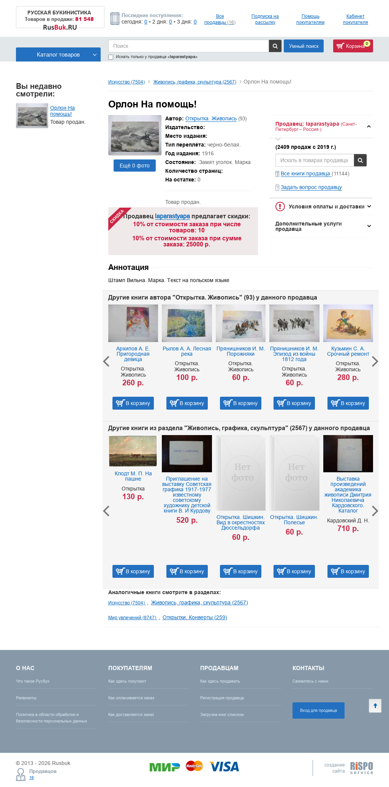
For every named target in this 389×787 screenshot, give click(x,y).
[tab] (321, 126)
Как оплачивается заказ (131, 697)
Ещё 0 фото (135, 165)
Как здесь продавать (220, 681)
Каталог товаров (67, 54)
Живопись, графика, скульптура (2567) (194, 82)
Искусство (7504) (126, 82)
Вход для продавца (318, 710)
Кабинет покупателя (355, 19)
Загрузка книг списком (222, 714)
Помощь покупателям (310, 19)
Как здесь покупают (127, 681)
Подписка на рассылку (265, 19)
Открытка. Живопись (211, 118)
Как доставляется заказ (131, 714)
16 (31, 777)
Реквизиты (26, 697)
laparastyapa (172, 216)
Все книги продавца (306, 173)
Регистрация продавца (222, 697)
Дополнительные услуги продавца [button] (308, 226)
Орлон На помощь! (62, 111)
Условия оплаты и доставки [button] (327, 206)
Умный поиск (304, 46)
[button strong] (321, 126)
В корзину (138, 403)
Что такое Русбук (32, 681)
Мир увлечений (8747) (132, 617)
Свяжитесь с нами (310, 681)
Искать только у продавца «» (153, 57)
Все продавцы (220, 19)
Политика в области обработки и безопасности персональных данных (51, 718)
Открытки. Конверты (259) (195, 617)
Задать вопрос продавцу (311, 187)
